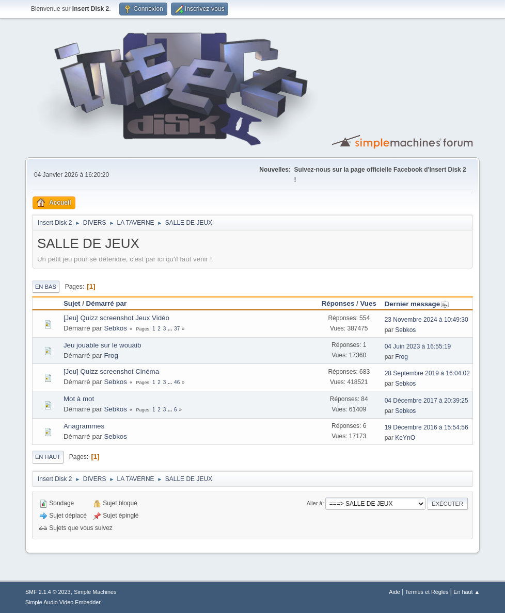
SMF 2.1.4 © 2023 (48, 592)
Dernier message (417, 304)
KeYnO (405, 437)
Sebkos (115, 328)
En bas (45, 287)
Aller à (315, 503)
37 (177, 329)
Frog (111, 355)
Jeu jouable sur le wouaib (102, 345)
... (170, 329)
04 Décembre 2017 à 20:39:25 (426, 400)
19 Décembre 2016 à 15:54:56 (426, 427)
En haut (47, 457)
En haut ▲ (466, 592)
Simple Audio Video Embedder (63, 602)
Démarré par (106, 303)
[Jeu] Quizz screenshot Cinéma (111, 371)
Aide (394, 592)
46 (177, 382)
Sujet (72, 303)
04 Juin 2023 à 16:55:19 (418, 346)
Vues (368, 303)
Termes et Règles (427, 592)
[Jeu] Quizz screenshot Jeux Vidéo (116, 318)
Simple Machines (95, 592)
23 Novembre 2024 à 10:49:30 (426, 319)
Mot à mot (79, 399)
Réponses (338, 303)
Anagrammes (84, 426)
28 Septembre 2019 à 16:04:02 (427, 373)
